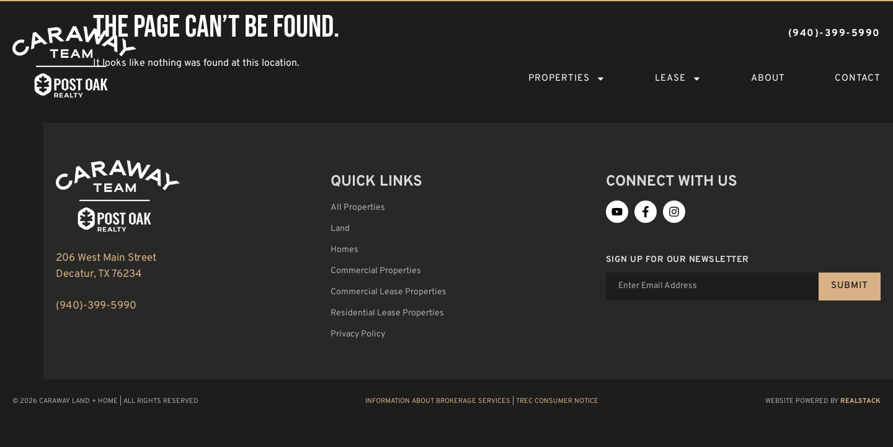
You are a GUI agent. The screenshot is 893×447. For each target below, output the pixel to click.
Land (340, 229)
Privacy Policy (358, 334)
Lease (678, 78)
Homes (344, 250)
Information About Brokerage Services (437, 401)
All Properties (358, 207)
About (768, 78)
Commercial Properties (376, 271)
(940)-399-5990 (96, 306)
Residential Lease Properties (387, 313)
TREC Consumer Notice (557, 401)
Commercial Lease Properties (388, 292)
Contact (858, 78)
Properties (566, 78)
